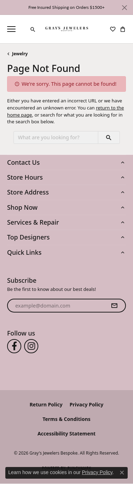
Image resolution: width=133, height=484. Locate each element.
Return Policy (45, 404)
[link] (23, 29)
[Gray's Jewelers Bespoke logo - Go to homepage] (66, 29)
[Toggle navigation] (11, 29)
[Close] (124, 7)
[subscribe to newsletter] (114, 305)
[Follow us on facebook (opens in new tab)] (14, 346)
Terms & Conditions (66, 419)
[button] (33, 29)
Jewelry (20, 54)
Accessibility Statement (67, 433)
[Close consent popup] (122, 473)
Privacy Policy (86, 404)
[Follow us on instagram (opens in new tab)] (31, 346)
